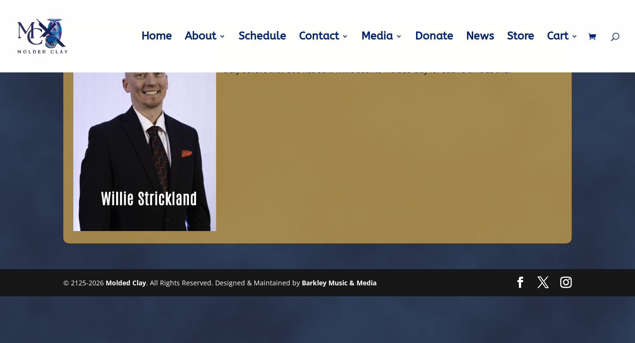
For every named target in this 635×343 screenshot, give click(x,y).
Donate (434, 37)
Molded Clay (126, 282)
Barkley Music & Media (339, 282)
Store (520, 37)
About (200, 37)
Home (156, 37)
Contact (319, 37)
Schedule (262, 37)
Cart (557, 37)
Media (377, 37)
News (480, 37)
